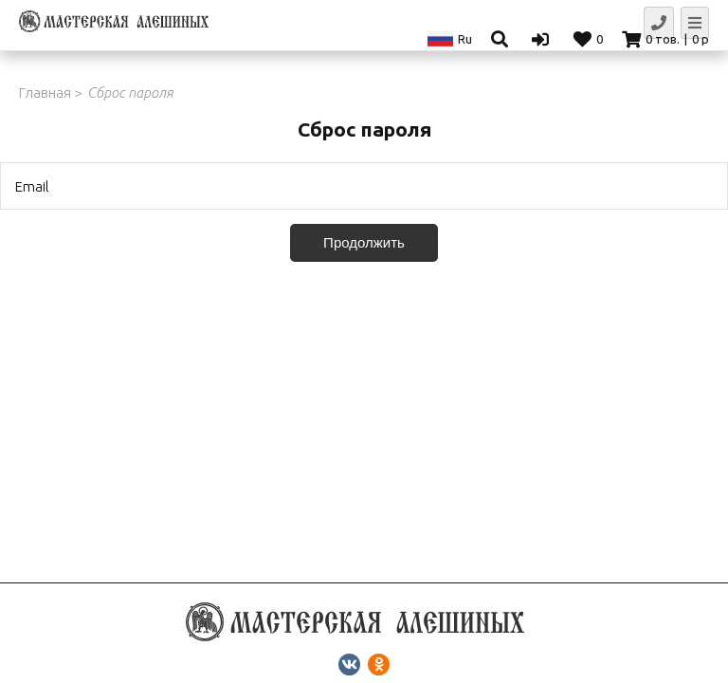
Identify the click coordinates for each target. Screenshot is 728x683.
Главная (45, 92)
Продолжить (364, 242)
